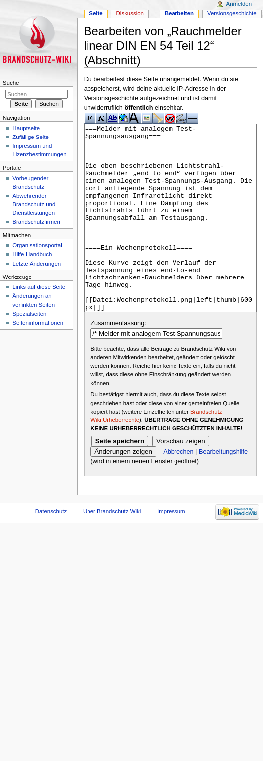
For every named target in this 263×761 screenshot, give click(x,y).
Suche (11, 83)
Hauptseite (26, 128)
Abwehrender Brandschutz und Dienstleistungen (33, 204)
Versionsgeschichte (232, 13)
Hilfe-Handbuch (32, 254)
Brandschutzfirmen (36, 222)
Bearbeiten (179, 13)
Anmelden (239, 4)
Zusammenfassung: (118, 360)
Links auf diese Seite (38, 287)
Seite (95, 13)
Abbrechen (178, 488)
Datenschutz (51, 549)
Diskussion (130, 13)
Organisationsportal (37, 245)
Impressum (171, 549)
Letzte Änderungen (36, 264)
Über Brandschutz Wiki (112, 549)
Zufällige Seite (30, 137)
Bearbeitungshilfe (223, 488)
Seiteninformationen (37, 323)
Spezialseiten (29, 314)
